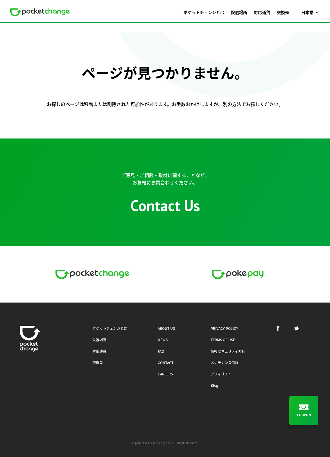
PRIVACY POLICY (224, 328)
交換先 (97, 362)
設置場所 (99, 339)
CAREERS (165, 374)
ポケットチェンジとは (109, 328)
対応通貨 (99, 351)
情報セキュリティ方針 (228, 351)
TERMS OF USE (223, 339)
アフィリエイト (223, 374)
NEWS (163, 339)
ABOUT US (166, 328)
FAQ (161, 351)
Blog (214, 385)
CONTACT (165, 362)
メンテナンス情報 (224, 362)
